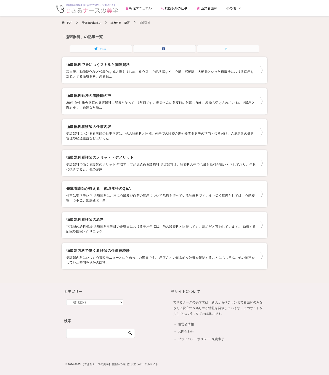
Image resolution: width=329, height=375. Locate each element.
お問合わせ (186, 331)
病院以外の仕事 (174, 8)
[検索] (100, 333)
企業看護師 (206, 8)
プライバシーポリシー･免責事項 (201, 339)
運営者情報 (186, 324)
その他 (231, 8)
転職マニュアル (139, 8)
